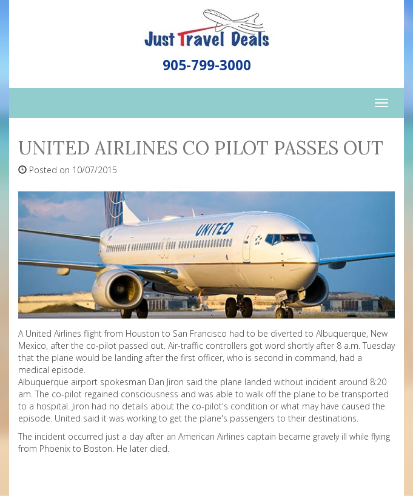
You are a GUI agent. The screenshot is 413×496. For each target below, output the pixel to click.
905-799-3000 (207, 65)
